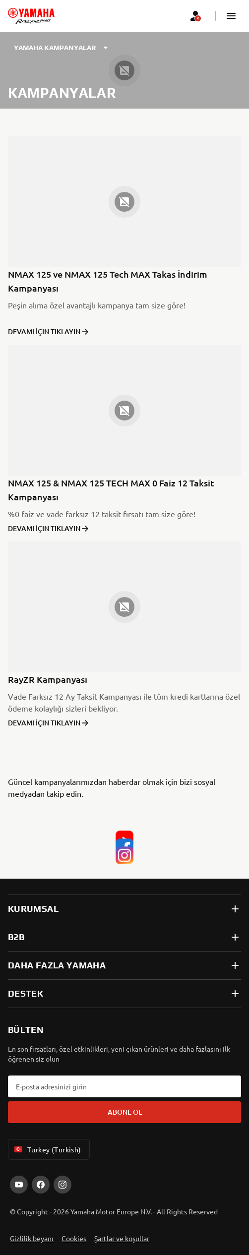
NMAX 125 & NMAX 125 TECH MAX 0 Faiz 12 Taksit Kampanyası (111, 489)
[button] (231, 16)
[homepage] (31, 16)
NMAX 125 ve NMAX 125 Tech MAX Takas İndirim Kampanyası (107, 281)
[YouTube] (124, 831)
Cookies (74, 1238)
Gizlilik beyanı (32, 1238)
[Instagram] (124, 847)
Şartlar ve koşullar (121, 1238)
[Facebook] (124, 839)
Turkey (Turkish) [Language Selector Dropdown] (46, 1149)
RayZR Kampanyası (47, 679)
